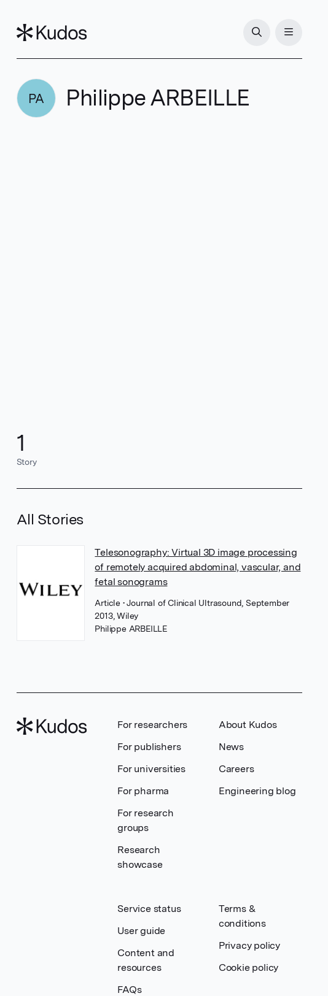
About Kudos (248, 724)
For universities (151, 769)
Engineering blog (257, 791)
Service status (149, 908)
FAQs (129, 989)
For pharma (143, 791)
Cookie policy (248, 967)
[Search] (256, 32)
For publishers (149, 747)
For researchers (152, 724)
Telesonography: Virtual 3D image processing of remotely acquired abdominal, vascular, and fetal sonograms (197, 567)
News (231, 747)
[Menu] (288, 32)
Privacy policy (249, 945)
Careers (236, 769)
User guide (141, 931)
